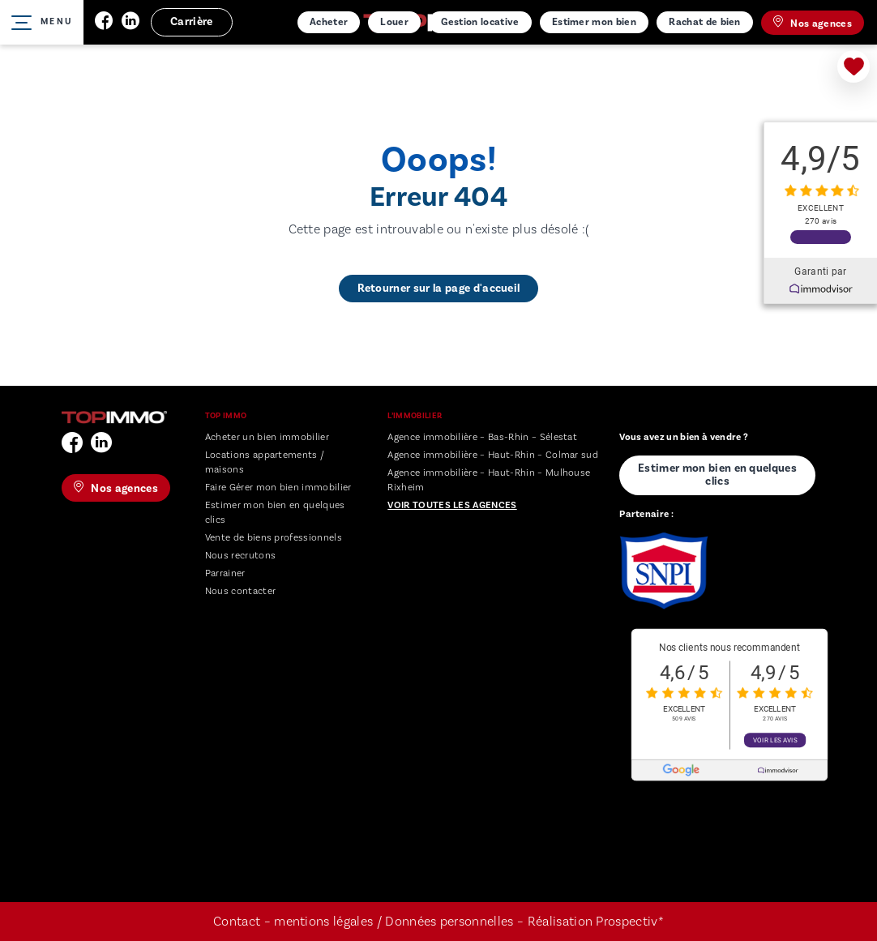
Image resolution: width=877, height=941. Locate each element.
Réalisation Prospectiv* (596, 921)
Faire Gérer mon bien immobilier (278, 487)
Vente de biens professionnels (273, 538)
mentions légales (323, 921)
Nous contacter (240, 591)
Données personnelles (451, 921)
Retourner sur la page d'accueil (438, 288)
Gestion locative (480, 21)
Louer (394, 21)
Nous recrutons (240, 556)
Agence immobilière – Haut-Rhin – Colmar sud (492, 455)
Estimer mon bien (594, 21)
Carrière (191, 22)
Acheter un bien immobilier (267, 437)
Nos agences (812, 22)
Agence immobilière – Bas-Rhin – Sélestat (482, 437)
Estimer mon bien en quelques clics (717, 475)
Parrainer (225, 573)
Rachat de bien (704, 21)
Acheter (329, 21)
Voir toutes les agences (451, 505)
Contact (236, 921)
